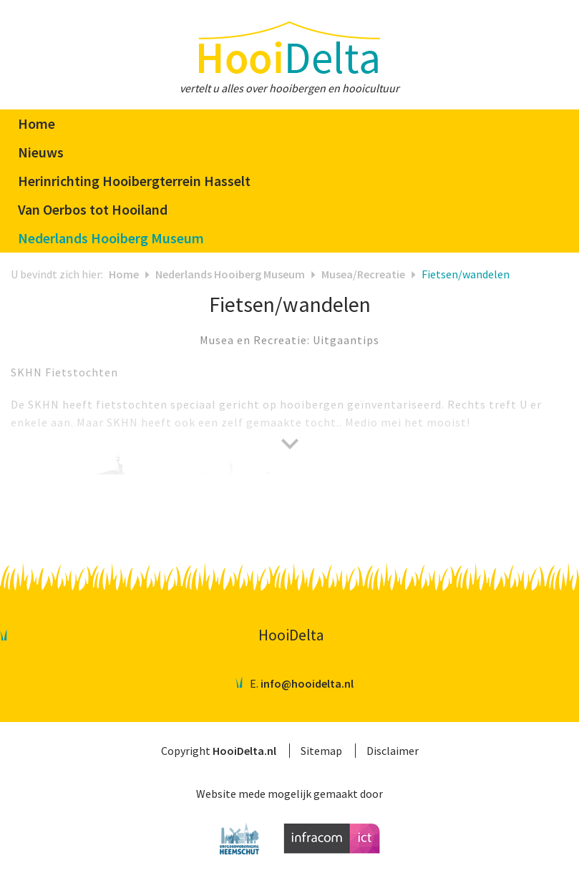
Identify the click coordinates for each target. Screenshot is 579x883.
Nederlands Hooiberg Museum (230, 274)
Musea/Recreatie (363, 274)
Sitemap (321, 750)
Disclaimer (392, 750)
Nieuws (41, 152)
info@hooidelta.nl (307, 683)
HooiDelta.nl (244, 750)
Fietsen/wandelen (466, 274)
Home (36, 123)
